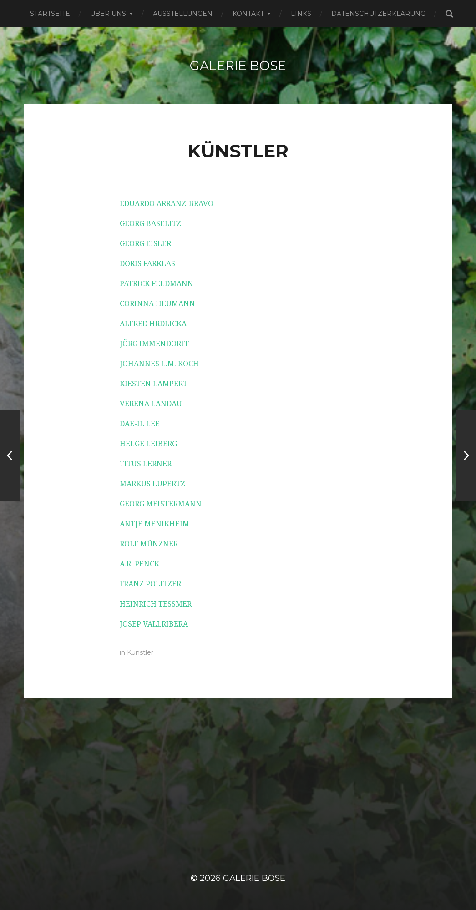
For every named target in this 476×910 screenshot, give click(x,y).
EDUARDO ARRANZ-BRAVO (166, 203)
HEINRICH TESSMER (156, 604)
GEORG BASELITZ (150, 223)
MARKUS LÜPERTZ (152, 484)
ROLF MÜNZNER (149, 544)
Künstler (140, 652)
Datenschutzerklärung (378, 14)
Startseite (50, 14)
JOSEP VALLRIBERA (154, 624)
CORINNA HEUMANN (157, 303)
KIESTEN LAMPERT (153, 383)
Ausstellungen (183, 14)
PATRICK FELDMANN (156, 283)
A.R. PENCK (139, 564)
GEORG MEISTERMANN (161, 504)
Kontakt (248, 14)
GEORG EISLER (145, 243)
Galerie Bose (238, 65)
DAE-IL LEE (140, 424)
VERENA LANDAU (151, 403)
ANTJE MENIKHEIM (154, 524)
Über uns (108, 14)
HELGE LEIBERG (148, 444)
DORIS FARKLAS (147, 263)
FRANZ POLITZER (150, 584)
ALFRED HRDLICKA (153, 323)
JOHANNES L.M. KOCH (159, 363)
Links (301, 14)
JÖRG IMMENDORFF (154, 343)
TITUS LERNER (146, 464)
